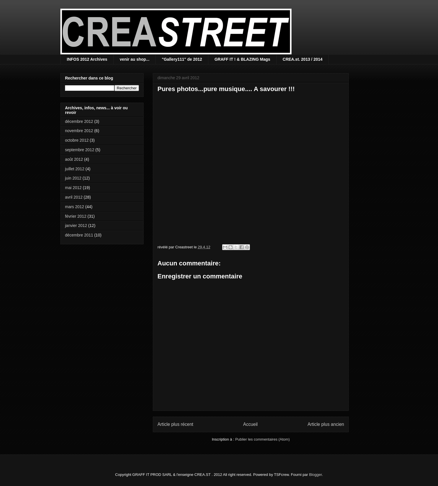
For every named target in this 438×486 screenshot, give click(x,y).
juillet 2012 (74, 169)
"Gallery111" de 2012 (182, 59)
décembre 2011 (79, 235)
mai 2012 (73, 187)
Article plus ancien (325, 424)
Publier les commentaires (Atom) (262, 439)
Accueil (250, 424)
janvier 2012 (76, 225)
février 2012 (75, 216)
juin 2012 (73, 178)
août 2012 (74, 159)
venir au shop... (134, 59)
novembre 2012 (79, 130)
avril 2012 (74, 197)
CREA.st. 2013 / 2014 (302, 59)
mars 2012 (74, 206)
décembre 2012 (79, 121)
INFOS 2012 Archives (87, 59)
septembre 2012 (79, 149)
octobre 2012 (77, 140)
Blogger (315, 474)
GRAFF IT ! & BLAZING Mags (242, 59)
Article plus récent (175, 424)
